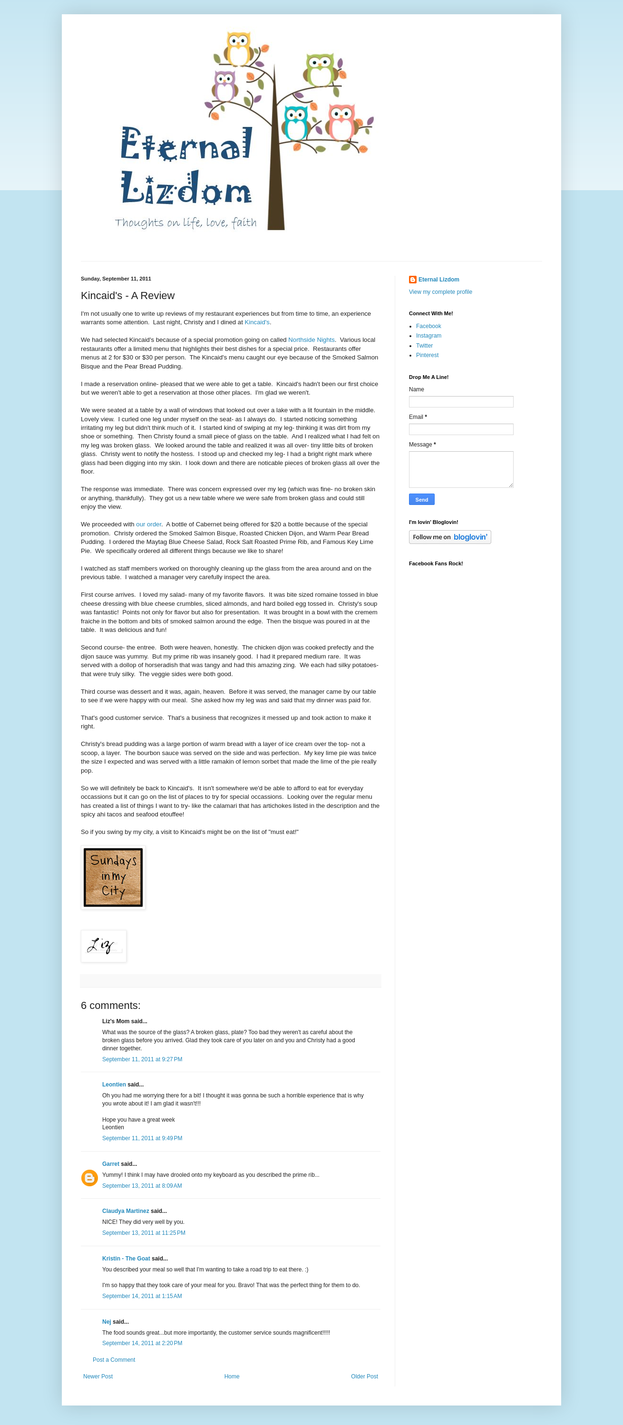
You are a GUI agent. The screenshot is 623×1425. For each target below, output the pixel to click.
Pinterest (427, 355)
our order (148, 524)
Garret (110, 1164)
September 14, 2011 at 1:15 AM (142, 1296)
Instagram (428, 335)
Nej (106, 1321)
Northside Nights (311, 339)
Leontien (114, 1084)
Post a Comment (114, 1360)
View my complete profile (440, 292)
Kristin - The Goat (126, 1258)
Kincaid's (257, 322)
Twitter (424, 345)
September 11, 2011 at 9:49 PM (142, 1138)
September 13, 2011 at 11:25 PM (143, 1233)
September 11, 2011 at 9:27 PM (142, 1059)
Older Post (364, 1376)
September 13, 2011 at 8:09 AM (142, 1186)
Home (232, 1376)
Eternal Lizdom (439, 279)
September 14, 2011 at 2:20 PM (142, 1343)
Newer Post (98, 1376)
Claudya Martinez (125, 1211)
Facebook (428, 326)
